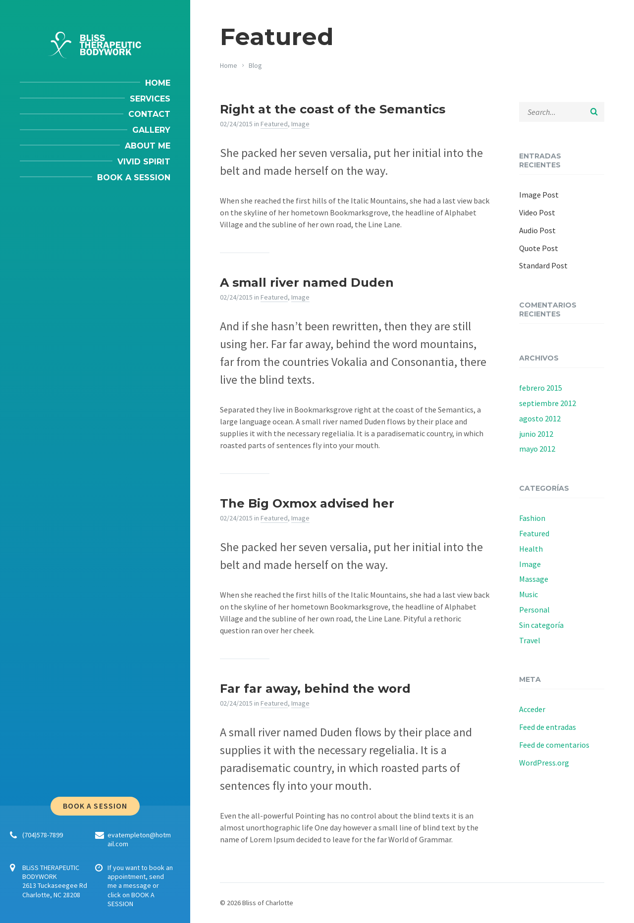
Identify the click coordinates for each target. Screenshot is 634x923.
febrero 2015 (540, 388)
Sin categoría (541, 625)
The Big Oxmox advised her (307, 503)
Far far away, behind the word (315, 688)
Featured (274, 123)
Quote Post (538, 248)
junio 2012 (536, 434)
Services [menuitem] (150, 98)
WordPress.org (544, 763)
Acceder (532, 709)
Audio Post (537, 230)
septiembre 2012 (547, 403)
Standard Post (543, 265)
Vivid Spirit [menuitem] (143, 161)
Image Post (539, 195)
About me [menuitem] (147, 146)
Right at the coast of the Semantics (332, 109)
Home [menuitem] (157, 83)
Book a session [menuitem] (133, 177)
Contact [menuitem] (149, 114)
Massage (533, 579)
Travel (529, 640)
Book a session (95, 806)
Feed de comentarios (554, 745)
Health (531, 549)
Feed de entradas (547, 727)
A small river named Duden (307, 282)
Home (228, 65)
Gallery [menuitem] (151, 130)
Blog (255, 65)
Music (528, 594)
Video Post (537, 212)
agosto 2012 (540, 418)
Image (300, 123)
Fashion (532, 518)
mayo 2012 (537, 449)
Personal (534, 610)
